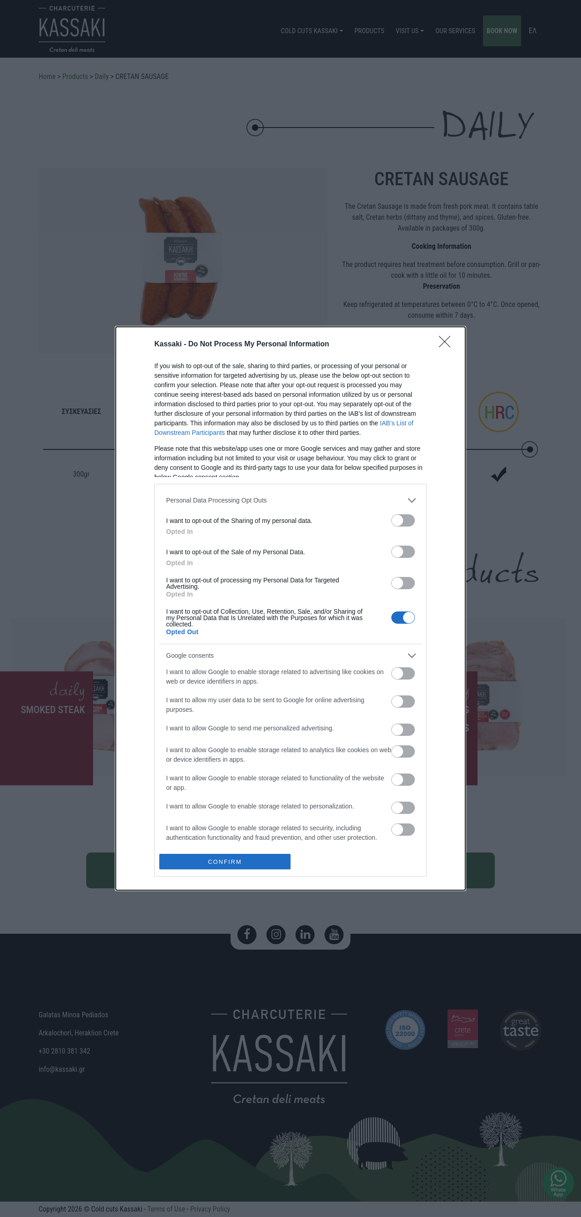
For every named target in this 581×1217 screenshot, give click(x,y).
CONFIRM (225, 861)
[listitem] (290, 500)
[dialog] (290, 608)
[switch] (403, 520)
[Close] (447, 344)
